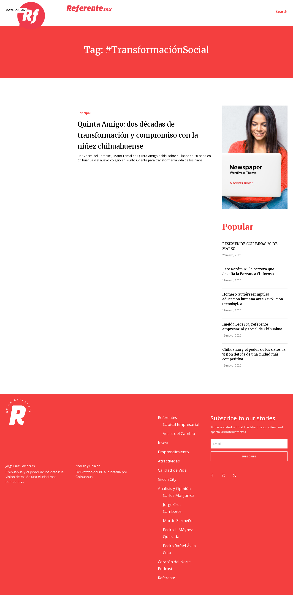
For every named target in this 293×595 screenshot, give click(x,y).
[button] (282, 11)
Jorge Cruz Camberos (20, 466)
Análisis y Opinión (88, 466)
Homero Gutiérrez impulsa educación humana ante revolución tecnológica (252, 299)
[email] (249, 443)
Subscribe (249, 456)
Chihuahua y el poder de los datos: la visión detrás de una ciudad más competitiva (253, 354)
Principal (84, 112)
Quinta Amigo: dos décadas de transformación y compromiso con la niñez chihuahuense (145, 134)
